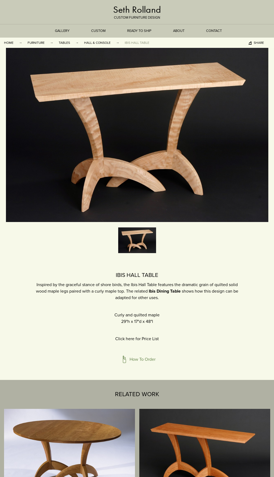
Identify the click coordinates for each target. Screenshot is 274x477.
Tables (64, 43)
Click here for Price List (137, 339)
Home (9, 43)
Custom (98, 31)
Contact (214, 31)
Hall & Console (97, 43)
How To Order (143, 359)
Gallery (62, 31)
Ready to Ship (139, 31)
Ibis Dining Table (165, 291)
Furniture (36, 43)
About (178, 31)
